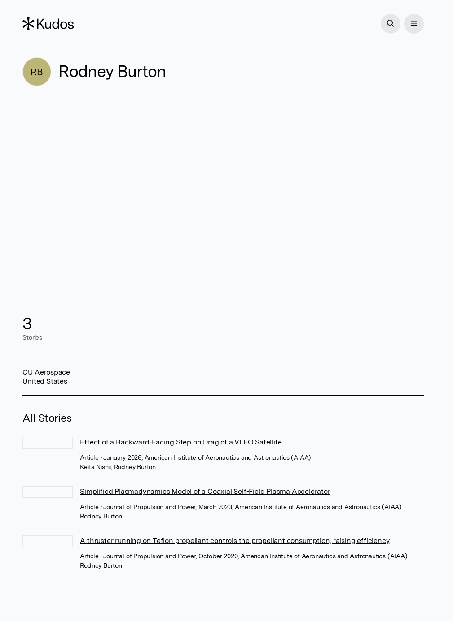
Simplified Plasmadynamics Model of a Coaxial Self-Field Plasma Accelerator (205, 491)
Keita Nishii (95, 466)
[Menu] (414, 24)
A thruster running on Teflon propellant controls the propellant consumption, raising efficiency (234, 540)
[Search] (390, 24)
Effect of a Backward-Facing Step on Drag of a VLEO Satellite (180, 442)
